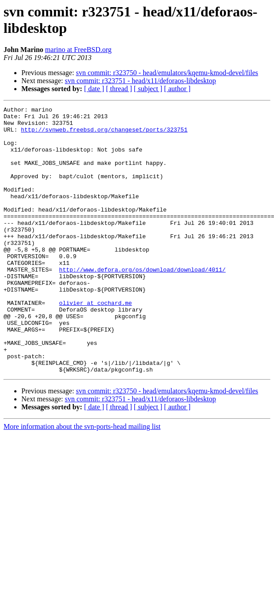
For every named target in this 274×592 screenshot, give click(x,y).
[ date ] (94, 88)
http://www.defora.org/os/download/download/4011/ (142, 303)
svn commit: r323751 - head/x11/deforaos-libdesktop (140, 80)
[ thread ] (119, 88)
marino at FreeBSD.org (78, 49)
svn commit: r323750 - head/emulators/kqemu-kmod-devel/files (167, 72)
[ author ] (177, 88)
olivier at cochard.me (95, 343)
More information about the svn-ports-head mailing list (82, 480)
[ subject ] (148, 88)
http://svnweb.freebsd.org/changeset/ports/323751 (104, 135)
